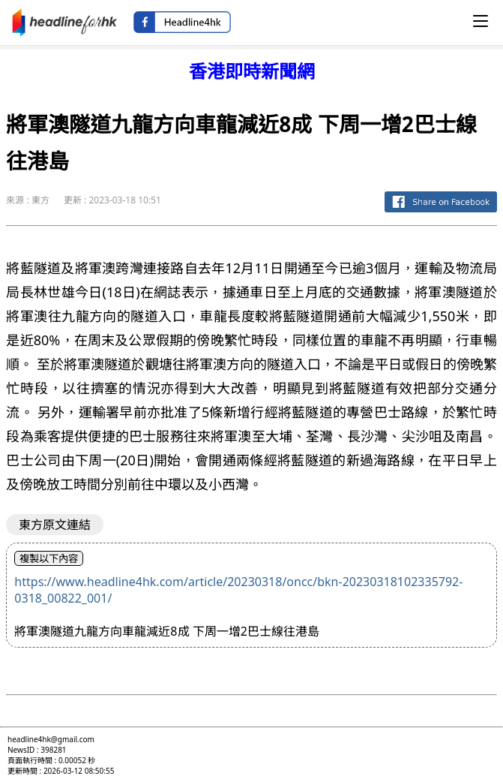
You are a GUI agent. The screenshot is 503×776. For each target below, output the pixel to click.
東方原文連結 (55, 524)
